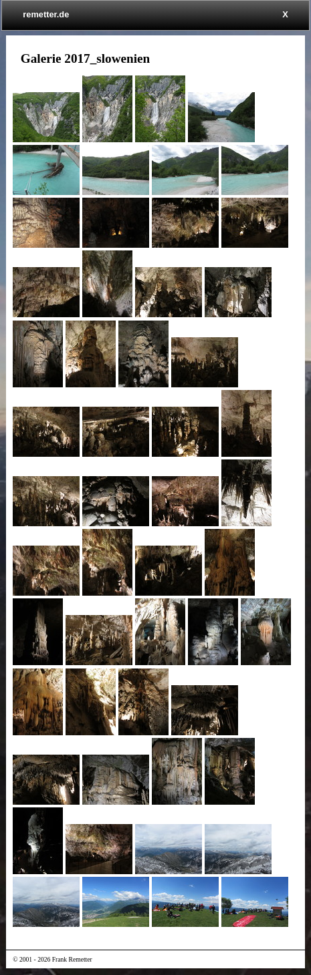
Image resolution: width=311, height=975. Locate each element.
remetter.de (46, 14)
